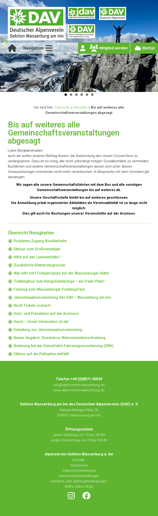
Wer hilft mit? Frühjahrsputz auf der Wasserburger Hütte (61, 273)
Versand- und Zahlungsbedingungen (79, 481)
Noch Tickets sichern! (32, 305)
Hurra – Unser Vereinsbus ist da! (41, 321)
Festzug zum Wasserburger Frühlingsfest (49, 289)
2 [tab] (71, 94)
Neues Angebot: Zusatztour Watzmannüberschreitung (59, 338)
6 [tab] (92, 94)
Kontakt (79, 460)
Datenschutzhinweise (79, 471)
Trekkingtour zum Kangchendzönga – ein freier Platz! (59, 281)
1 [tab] (65, 94)
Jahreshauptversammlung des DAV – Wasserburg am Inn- (63, 297)
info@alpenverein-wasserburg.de (79, 385)
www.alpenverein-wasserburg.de (79, 390)
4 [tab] (81, 94)
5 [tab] (87, 94)
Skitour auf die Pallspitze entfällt (41, 354)
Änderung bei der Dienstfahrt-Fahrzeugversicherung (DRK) (63, 346)
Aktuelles (80, 107)
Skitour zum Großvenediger (37, 249)
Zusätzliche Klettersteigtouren (39, 265)
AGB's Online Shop (79, 486)
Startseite (62, 107)
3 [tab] (76, 94)
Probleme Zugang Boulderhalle (40, 241)
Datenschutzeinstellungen (79, 476)
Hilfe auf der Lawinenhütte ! (37, 257)
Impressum (79, 465)
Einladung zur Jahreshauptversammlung (48, 329)
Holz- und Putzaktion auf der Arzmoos (46, 313)
